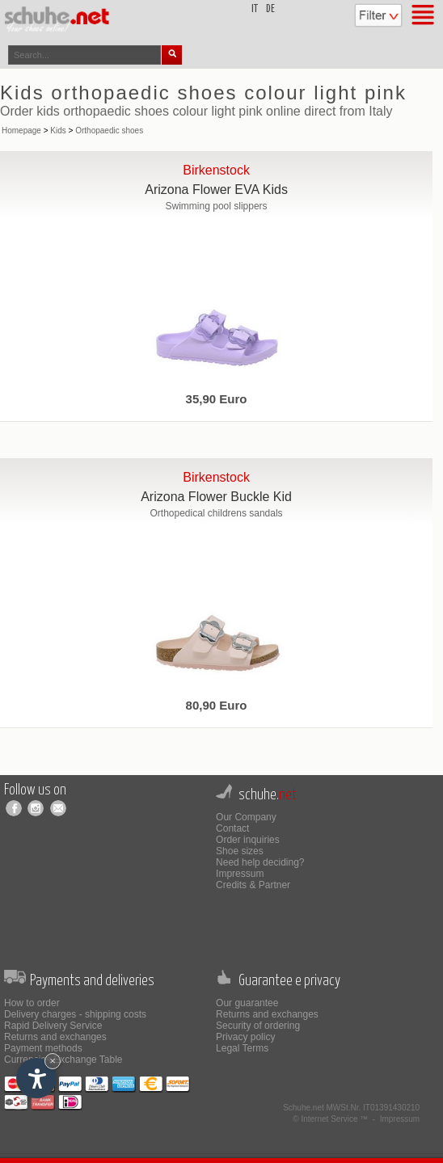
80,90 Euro (216, 705)
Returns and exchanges (55, 1037)
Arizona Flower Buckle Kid (216, 497)
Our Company (246, 817)
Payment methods (43, 1048)
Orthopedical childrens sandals (216, 513)
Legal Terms (242, 1048)
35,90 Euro (216, 399)
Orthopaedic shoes (109, 130)
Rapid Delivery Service (53, 1025)
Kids (57, 130)
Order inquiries (248, 839)
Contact (232, 828)
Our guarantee (247, 1003)
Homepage (21, 130)
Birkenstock (216, 170)
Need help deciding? (260, 862)
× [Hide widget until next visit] (52, 1061)
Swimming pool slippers (217, 206)
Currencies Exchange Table (63, 1059)
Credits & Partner (253, 885)
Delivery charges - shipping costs (75, 1014)
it (254, 9)
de (270, 9)
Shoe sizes (240, 851)
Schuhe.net (303, 1107)
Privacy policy (245, 1037)
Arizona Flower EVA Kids (216, 189)
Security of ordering (258, 1025)
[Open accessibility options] (36, 1078)
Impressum (240, 873)
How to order (32, 1003)
